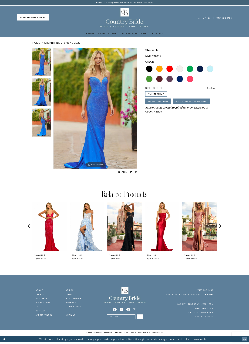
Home (36, 43)
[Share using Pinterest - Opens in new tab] (131, 172)
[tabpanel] (41, 63)
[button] (209, 18)
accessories (43, 302)
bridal (69, 290)
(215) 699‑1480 (205, 290)
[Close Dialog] (4, 341)
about (39, 290)
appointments (44, 315)
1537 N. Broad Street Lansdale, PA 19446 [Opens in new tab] (189, 294)
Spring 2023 (72, 43)
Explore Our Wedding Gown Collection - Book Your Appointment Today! (124, 2)
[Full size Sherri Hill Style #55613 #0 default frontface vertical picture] (95, 109)
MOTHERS (70, 302)
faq (38, 307)
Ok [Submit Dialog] (244, 340)
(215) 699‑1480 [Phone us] (224, 18)
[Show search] (199, 18)
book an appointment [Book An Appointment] (32, 17)
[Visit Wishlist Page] (204, 18)
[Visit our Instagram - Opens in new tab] (128, 310)
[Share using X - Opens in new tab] (136, 172)
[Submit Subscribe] (139, 317)
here (206, 340)
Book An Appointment (161, 104)
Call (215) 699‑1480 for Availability (169, 113)
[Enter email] (125, 317)
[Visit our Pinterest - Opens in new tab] (121, 310)
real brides (43, 298)
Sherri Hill (52, 43)
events (40, 294)
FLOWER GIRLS (73, 307)
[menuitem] (33, 18)
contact (40, 311)
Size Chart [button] (210, 88)
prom (68, 294)
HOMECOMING (73, 298)
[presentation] (49, 226)
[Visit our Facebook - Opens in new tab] (115, 310)
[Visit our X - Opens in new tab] (135, 310)
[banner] (125, 18)
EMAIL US (70, 315)
